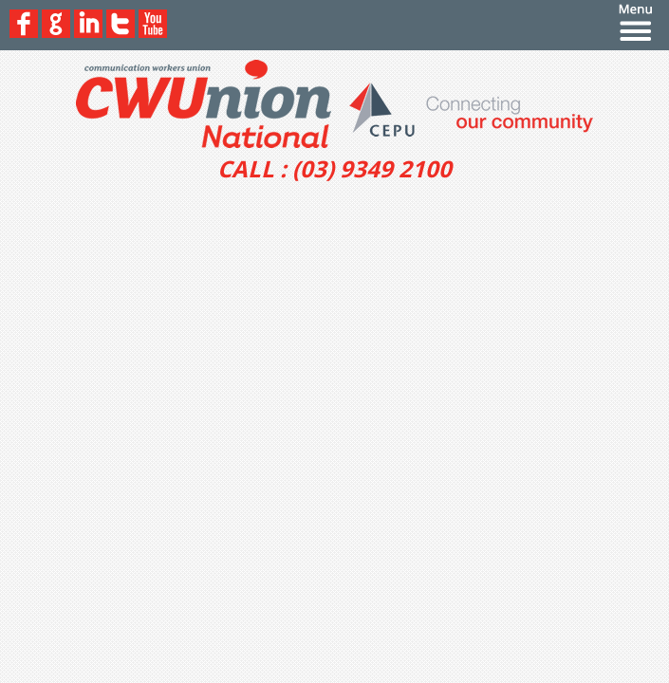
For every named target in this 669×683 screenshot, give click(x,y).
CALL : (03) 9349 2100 (334, 169)
